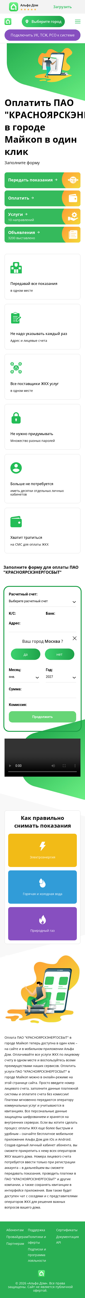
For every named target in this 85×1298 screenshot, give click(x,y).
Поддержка (36, 1230)
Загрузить (62, 6)
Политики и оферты (37, 1240)
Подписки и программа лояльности (37, 1255)
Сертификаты (67, 1230)
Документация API (67, 1240)
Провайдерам (17, 1237)
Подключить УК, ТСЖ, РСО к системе (43, 35)
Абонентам (15, 1230)
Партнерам (15, 1243)
